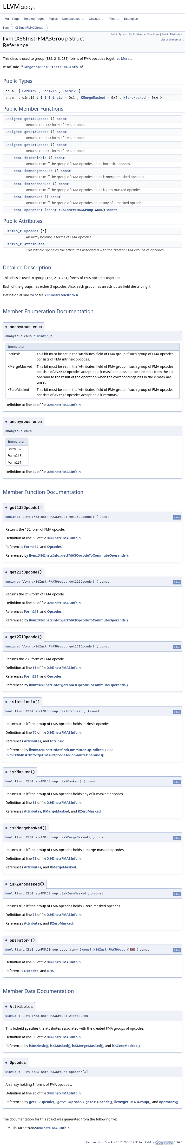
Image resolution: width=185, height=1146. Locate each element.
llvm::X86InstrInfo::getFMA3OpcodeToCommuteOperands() (78, 555)
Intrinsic (54, 97)
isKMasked (33, 197)
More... (126, 58)
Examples (131, 18)
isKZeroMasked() (126, 1045)
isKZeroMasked (37, 184)
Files (114, 18)
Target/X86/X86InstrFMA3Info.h (52, 67)
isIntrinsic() (38, 1045)
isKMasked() (60, 1045)
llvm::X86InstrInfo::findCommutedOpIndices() (67, 749)
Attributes (34, 244)
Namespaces (73, 18)
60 (34, 602)
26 (34, 1093)
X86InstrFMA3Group (29, 27)
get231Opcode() (99, 1101)
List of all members (172, 39)
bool (18, 158)
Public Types (118, 34)
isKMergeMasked (38, 171)
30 (34, 1037)
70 (34, 732)
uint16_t (14, 231)
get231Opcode (36, 145)
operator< (33, 210)
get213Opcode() (70, 1101)
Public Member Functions (143, 34)
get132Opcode (36, 119)
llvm (6, 27)
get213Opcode (36, 132)
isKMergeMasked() (87, 1045)
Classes (96, 18)
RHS (100, 210)
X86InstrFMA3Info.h (61, 295)
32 (34, 471)
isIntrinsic (35, 158)
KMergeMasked (93, 97)
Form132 (29, 91)
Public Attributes (172, 34)
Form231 (70, 91)
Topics (53, 18)
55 (34, 538)
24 (32, 295)
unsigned (14, 119)
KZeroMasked (134, 97)
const (62, 119)
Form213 (49, 91)
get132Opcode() (42, 1101)
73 (34, 858)
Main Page (12, 18)
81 (34, 802)
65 (34, 667)
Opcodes (31, 231)
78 (34, 914)
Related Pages (34, 18)
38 (34, 404)
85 (34, 962)
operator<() (168, 1101)
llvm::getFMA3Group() (132, 1101)
